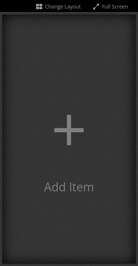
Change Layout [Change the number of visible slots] (58, 6)
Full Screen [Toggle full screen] (110, 6)
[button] (69, 139)
